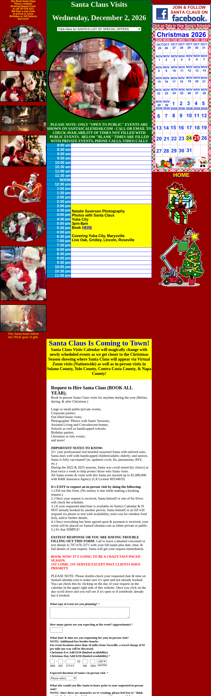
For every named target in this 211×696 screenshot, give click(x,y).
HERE (87, 228)
